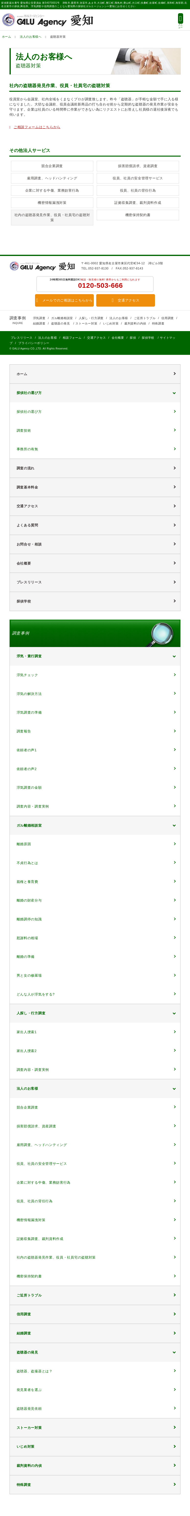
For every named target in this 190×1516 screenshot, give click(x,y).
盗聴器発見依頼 (29, 1409)
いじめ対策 (111, 323)
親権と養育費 (27, 882)
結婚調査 (39, 323)
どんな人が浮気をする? (36, 994)
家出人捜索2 (27, 1051)
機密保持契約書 (138, 215)
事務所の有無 (27, 449)
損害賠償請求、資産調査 (138, 166)
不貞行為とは (27, 863)
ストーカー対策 (86, 323)
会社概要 (118, 337)
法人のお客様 (118, 318)
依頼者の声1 (27, 750)
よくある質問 (27, 525)
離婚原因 (24, 844)
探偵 (133, 337)
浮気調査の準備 (29, 712)
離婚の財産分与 (29, 900)
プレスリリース (22, 337)
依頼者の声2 (27, 769)
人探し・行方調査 (91, 318)
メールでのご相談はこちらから (64, 300)
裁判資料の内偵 (135, 323)
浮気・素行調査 (29, 656)
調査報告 (24, 731)
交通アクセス (125, 300)
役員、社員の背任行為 (138, 190)
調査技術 (24, 430)
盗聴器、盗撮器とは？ (35, 1371)
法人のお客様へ (31, 36)
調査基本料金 (27, 487)
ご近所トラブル (145, 318)
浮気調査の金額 (29, 787)
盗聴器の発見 (60, 323)
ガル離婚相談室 (62, 318)
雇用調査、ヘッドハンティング (52, 178)
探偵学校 (148, 337)
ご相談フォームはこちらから (37, 127)
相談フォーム (72, 337)
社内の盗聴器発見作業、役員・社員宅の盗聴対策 (52, 217)
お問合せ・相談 (29, 544)
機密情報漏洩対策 (52, 203)
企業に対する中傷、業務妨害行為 (52, 190)
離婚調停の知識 (29, 919)
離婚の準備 (26, 957)
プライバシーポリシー (33, 343)
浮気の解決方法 (29, 694)
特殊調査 (158, 323)
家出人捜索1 (27, 1032)
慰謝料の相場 (27, 938)
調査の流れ (26, 468)
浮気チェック (27, 675)
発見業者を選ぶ (29, 1390)
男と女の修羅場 (29, 975)
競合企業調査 (52, 166)
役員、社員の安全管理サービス (138, 178)
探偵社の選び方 (29, 393)
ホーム (6, 36)
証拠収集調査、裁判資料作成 (137, 203)
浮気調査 (39, 318)
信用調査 (167, 318)
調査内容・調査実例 (33, 806)
